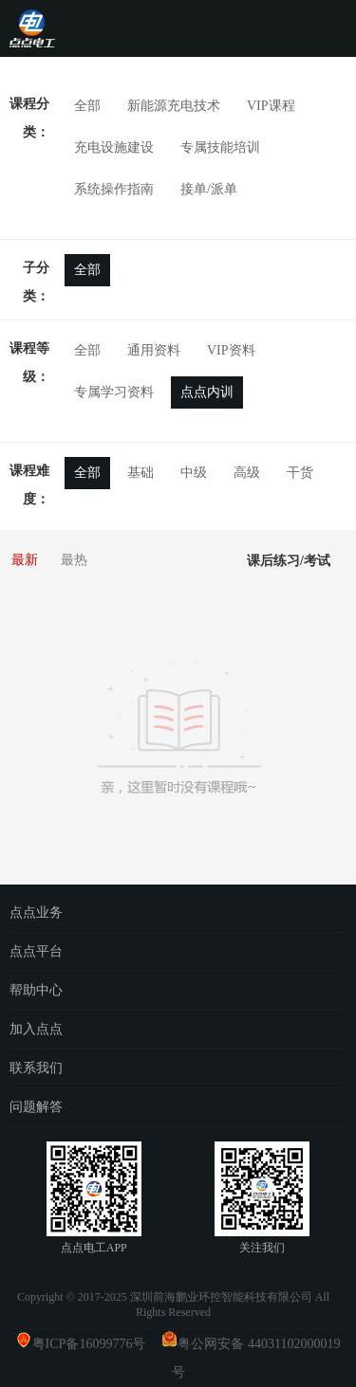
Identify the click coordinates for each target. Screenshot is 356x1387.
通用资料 (153, 350)
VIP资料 (231, 350)
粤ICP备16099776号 (95, 1344)
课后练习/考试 (288, 561)
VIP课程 (271, 106)
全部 (87, 106)
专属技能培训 (220, 147)
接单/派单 (208, 189)
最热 (74, 560)
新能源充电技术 (173, 106)
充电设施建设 (114, 147)
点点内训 (207, 392)
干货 (300, 472)
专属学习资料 (114, 392)
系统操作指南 (114, 189)
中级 (193, 472)
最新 (24, 560)
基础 (140, 472)
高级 (247, 472)
